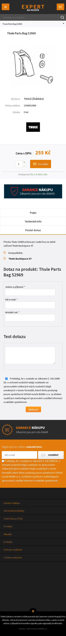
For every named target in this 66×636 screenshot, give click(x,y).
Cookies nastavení (13, 557)
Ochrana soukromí (13, 549)
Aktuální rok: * (12, 312)
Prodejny (8, 526)
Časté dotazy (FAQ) (13, 518)
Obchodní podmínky (14, 510)
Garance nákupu (12, 503)
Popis (33, 212)
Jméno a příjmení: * (15, 286)
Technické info (33, 221)
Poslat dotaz (33, 230)
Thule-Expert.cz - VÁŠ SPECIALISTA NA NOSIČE (33, 7)
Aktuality (8, 534)
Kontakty (8, 541)
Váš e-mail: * (11, 299)
